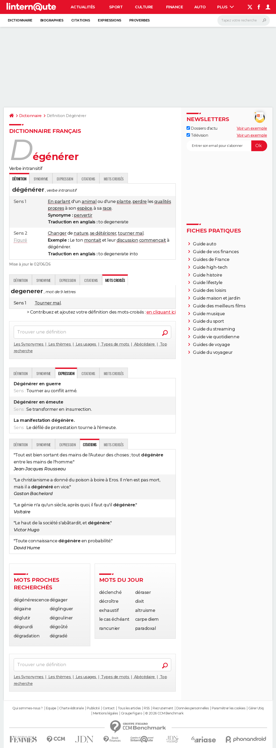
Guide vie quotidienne (216, 336)
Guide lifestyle (208, 282)
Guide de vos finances (216, 251)
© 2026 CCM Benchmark (164, 713)
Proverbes (139, 20)
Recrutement (163, 708)
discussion (127, 240)
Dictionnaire (20, 20)
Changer (57, 233)
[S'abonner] (227, 145)
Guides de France (211, 259)
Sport (116, 7)
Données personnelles (192, 708)
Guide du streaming (214, 329)
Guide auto (204, 243)
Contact (109, 708)
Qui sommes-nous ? (27, 708)
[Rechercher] (243, 20)
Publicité (93, 708)
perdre (139, 201)
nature (81, 233)
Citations (80, 20)
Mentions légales (105, 713)
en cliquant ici (161, 312)
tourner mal (131, 233)
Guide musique (209, 313)
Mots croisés (114, 178)
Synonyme (41, 178)
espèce (84, 208)
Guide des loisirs (209, 290)
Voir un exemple (252, 128)
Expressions (109, 20)
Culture (144, 7)
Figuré (20, 240)
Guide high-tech (210, 267)
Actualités (83, 7)
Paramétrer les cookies (228, 708)
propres (56, 208)
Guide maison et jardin (216, 298)
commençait (152, 240)
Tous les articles (129, 708)
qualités (162, 201)
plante (124, 201)
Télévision (197, 135)
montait (92, 240)
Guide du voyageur (213, 352)
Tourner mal (48, 303)
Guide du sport (208, 321)
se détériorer (103, 233)
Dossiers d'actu (202, 128)
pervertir (83, 215)
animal (89, 201)
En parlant (59, 201)
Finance (174, 7)
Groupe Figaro (131, 713)
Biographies (51, 20)
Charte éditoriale (71, 708)
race (107, 208)
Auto (200, 7)
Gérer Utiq (256, 708)
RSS (147, 708)
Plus (225, 7)
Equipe (51, 708)
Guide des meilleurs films (219, 305)
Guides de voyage (211, 344)
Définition (20, 280)
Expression (65, 178)
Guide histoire (207, 275)
